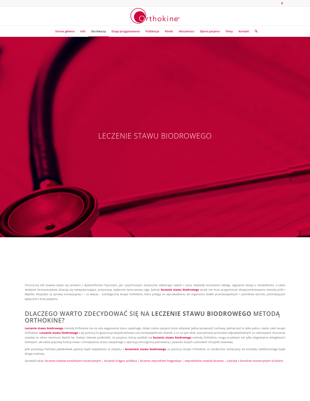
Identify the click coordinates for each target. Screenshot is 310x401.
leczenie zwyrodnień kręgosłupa (160, 361)
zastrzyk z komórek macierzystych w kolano (255, 361)
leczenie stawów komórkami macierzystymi (73, 361)
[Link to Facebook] (282, 3)
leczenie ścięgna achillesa (120, 361)
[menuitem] (65, 31)
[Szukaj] (254, 31)
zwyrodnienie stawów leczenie (204, 361)
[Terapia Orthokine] (155, 16)
